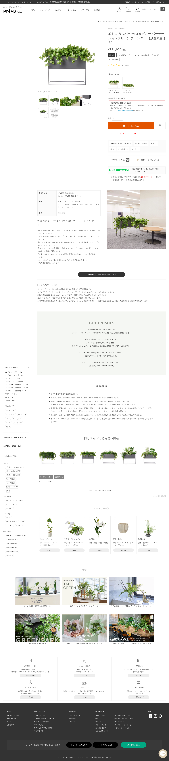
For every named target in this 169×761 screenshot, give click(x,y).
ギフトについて (100, 724)
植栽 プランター (9, 397)
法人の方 (10, 721)
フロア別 (57, 10)
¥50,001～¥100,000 (12, 551)
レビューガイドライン (122, 728)
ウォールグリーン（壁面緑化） (14, 381)
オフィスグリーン (40, 724)
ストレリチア (17, 418)
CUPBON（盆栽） (10, 400)
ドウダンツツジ (10, 410)
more (50, 550)
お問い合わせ (160, 2)
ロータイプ (135, 149)
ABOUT (127, 2)
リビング (8, 517)
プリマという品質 (13, 715)
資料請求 (97, 10)
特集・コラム (71, 10)
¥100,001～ (9, 555)
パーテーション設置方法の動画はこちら (101, 274)
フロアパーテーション (11, 394)
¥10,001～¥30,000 (11, 543)
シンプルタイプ (123, 149)
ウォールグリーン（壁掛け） (13, 378)
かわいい (8, 500)
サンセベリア (18, 422)
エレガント (9, 508)
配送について (100, 718)
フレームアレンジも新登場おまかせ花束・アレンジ (84, 643)
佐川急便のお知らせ (125, 110)
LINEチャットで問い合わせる (148, 160)
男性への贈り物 (10, 479)
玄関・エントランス (12, 521)
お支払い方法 (100, 715)
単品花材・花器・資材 (12, 446)
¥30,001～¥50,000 (11, 547)
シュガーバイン (10, 414)
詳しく (85, 675)
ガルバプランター (124, 21)
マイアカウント (74, 715)
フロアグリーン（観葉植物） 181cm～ (16, 390)
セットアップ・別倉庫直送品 (139, 55)
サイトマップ (119, 721)
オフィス (19, 525)
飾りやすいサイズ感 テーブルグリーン (84, 606)
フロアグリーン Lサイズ (37, 643)
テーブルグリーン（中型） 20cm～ (15, 375)
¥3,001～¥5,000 (20, 535)
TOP (97, 21)
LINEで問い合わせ (133, 744)
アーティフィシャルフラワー (14, 437)
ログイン (72, 721)
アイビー (8, 422)
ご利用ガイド (149, 2)
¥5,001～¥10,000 (11, 539)
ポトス (8, 426)
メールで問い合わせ (105, 744)
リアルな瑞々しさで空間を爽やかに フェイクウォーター (131, 606)
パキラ (8, 418)
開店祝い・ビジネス (12, 487)
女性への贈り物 (10, 483)
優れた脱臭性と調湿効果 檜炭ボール (37, 606)
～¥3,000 (8, 535)
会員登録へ (31, 675)
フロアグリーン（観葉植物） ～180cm (16, 387)
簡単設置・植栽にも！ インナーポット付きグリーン (132, 643)
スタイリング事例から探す (43, 728)
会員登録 (72, 718)
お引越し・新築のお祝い (13, 475)
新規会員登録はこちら (136, 180)
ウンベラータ (22, 414)
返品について (100, 721)
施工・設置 (85, 10)
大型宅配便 (121, 55)
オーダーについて (137, 2)
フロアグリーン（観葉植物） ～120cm (16, 384)
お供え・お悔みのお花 (13, 471)
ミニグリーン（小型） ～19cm (14, 372)
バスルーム (9, 525)
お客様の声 (10, 724)
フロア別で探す (39, 731)
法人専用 (155, 55)
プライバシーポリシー (122, 715)
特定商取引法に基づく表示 (124, 718)
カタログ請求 (101, 731)
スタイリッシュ (10, 504)
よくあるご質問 (100, 728)
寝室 (23, 521)
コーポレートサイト (123, 724)
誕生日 (8, 490)
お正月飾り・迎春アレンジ (14, 467)
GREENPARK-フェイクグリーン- (120, 144)
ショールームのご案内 (79, 744)
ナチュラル (18, 500)
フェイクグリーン (10, 367)
